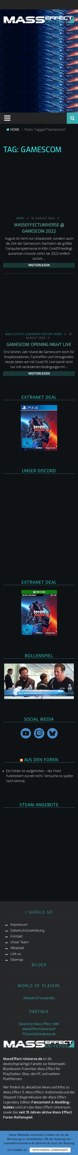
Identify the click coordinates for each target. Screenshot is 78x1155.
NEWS (20, 218)
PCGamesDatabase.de (39, 1034)
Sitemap (16, 960)
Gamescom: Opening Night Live (39, 344)
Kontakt (16, 936)
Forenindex (46, 998)
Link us (15, 954)
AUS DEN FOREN (41, 760)
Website (29, 998)
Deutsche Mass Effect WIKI (39, 1024)
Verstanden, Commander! (50, 1150)
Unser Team (19, 942)
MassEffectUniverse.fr (39, 1029)
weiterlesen (39, 265)
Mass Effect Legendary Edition (28, 334)
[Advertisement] (39, 67)
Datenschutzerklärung (27, 930)
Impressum (19, 925)
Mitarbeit (17, 948)
